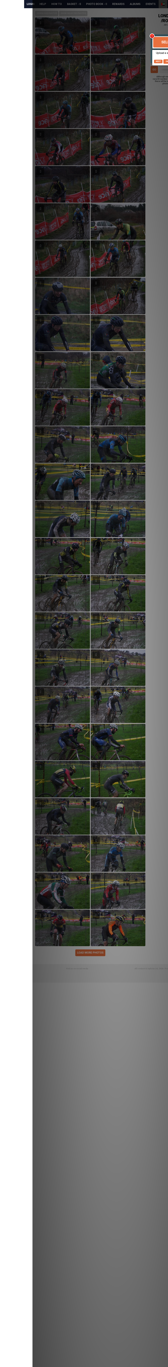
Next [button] (126, 61)
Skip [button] (135, 61)
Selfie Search (142, 42)
